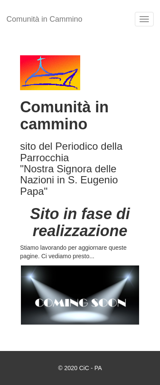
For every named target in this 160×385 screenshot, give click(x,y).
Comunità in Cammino (44, 19)
